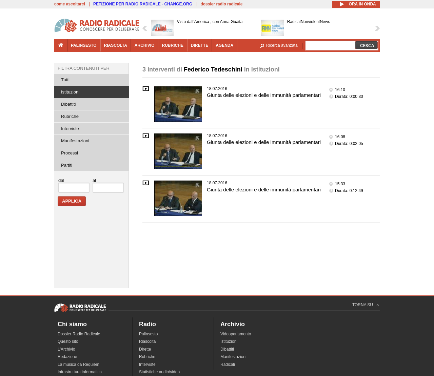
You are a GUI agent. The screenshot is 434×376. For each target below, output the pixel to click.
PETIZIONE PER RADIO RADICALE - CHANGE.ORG (142, 4)
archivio (145, 45)
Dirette (145, 349)
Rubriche (70, 116)
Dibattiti (68, 104)
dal (61, 180)
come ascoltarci (69, 4)
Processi (69, 152)
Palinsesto (148, 334)
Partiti (66, 165)
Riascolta (147, 341)
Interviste (70, 128)
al (94, 180)
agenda (224, 45)
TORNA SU (362, 304)
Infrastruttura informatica (80, 372)
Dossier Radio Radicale (79, 334)
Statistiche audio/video (159, 372)
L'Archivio (66, 349)
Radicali (227, 364)
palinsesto (84, 45)
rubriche (172, 45)
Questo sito (68, 341)
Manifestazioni (75, 140)
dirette (199, 45)
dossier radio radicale (221, 4)
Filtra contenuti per (84, 68)
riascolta (115, 45)
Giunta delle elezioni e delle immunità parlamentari (264, 95)
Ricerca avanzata (282, 45)
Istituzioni (70, 92)
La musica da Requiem (78, 364)
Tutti (65, 79)
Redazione (67, 356)
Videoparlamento (235, 334)
